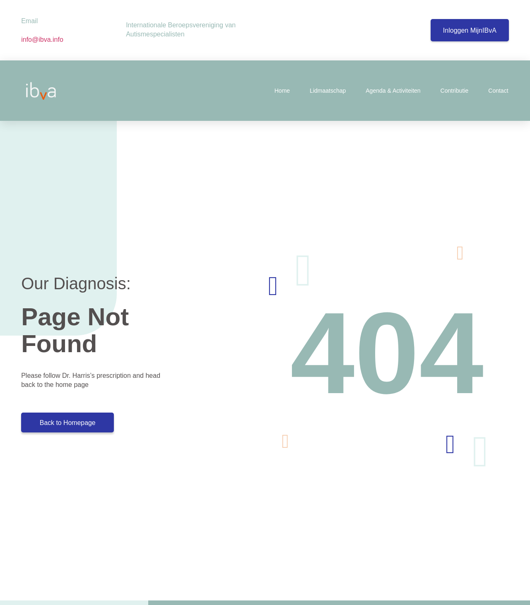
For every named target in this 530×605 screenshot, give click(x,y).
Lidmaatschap (328, 91)
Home (282, 91)
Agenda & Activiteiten (393, 91)
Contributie (455, 91)
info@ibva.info (43, 39)
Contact (498, 91)
